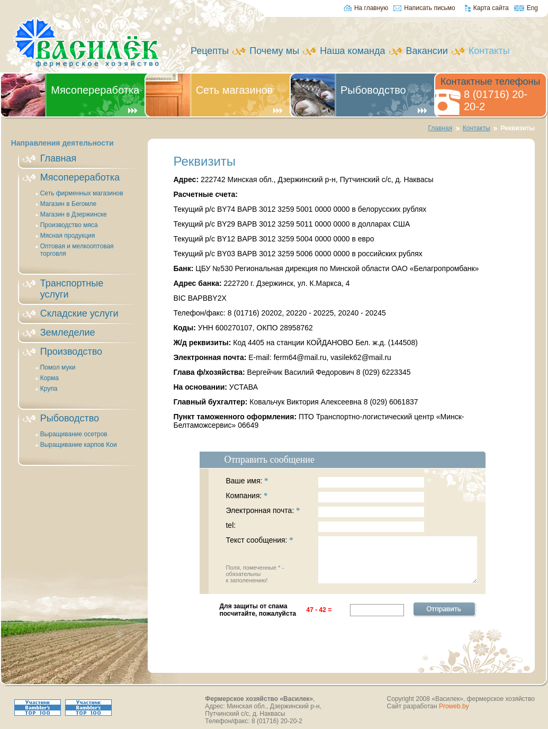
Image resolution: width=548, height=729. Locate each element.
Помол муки (58, 367)
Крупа (49, 388)
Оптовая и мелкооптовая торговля (77, 249)
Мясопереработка (95, 90)
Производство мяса (69, 225)
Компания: (325, 497)
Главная (440, 128)
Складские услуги (79, 313)
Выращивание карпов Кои (78, 444)
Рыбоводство (373, 90)
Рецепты (210, 51)
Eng (532, 8)
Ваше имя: (325, 482)
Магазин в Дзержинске (73, 214)
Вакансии (427, 51)
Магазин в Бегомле (68, 204)
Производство (71, 351)
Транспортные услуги (71, 289)
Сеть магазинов (234, 90)
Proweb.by (454, 706)
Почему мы (274, 51)
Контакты (476, 128)
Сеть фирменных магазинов (81, 193)
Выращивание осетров (73, 434)
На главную (371, 8)
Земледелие (67, 332)
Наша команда (352, 51)
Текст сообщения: (351, 559)
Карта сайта (491, 8)
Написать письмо (429, 8)
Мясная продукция (67, 235)
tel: (325, 526)
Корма (49, 378)
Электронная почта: (325, 512)
